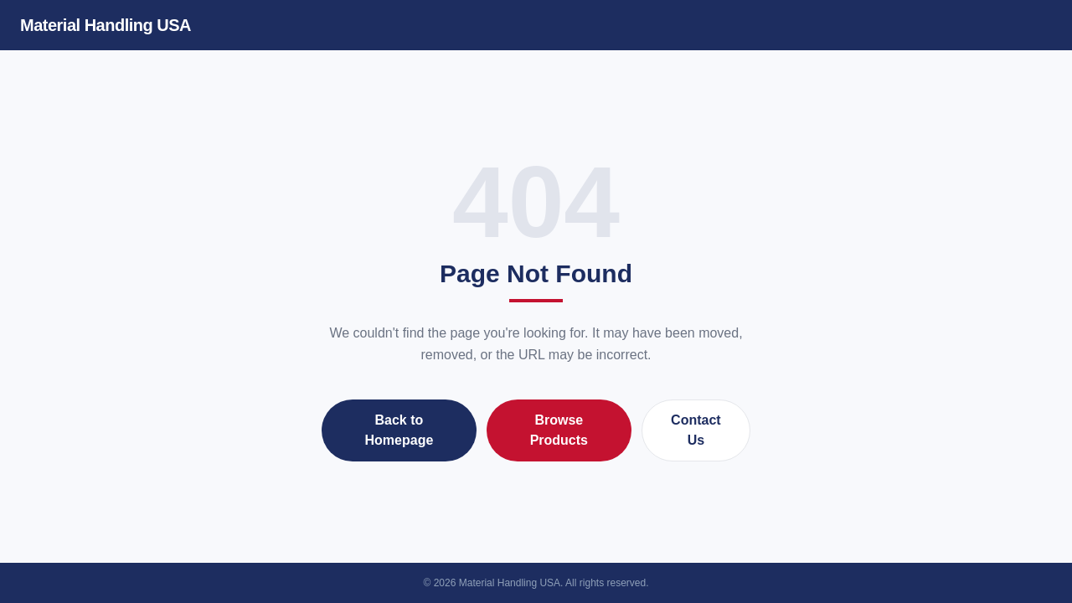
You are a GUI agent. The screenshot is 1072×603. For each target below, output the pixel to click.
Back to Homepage (399, 430)
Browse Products (559, 430)
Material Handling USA (105, 25)
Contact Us (696, 430)
